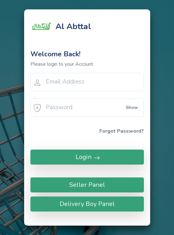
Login (87, 157)
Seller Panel (87, 185)
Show (132, 107)
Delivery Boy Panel (87, 204)
